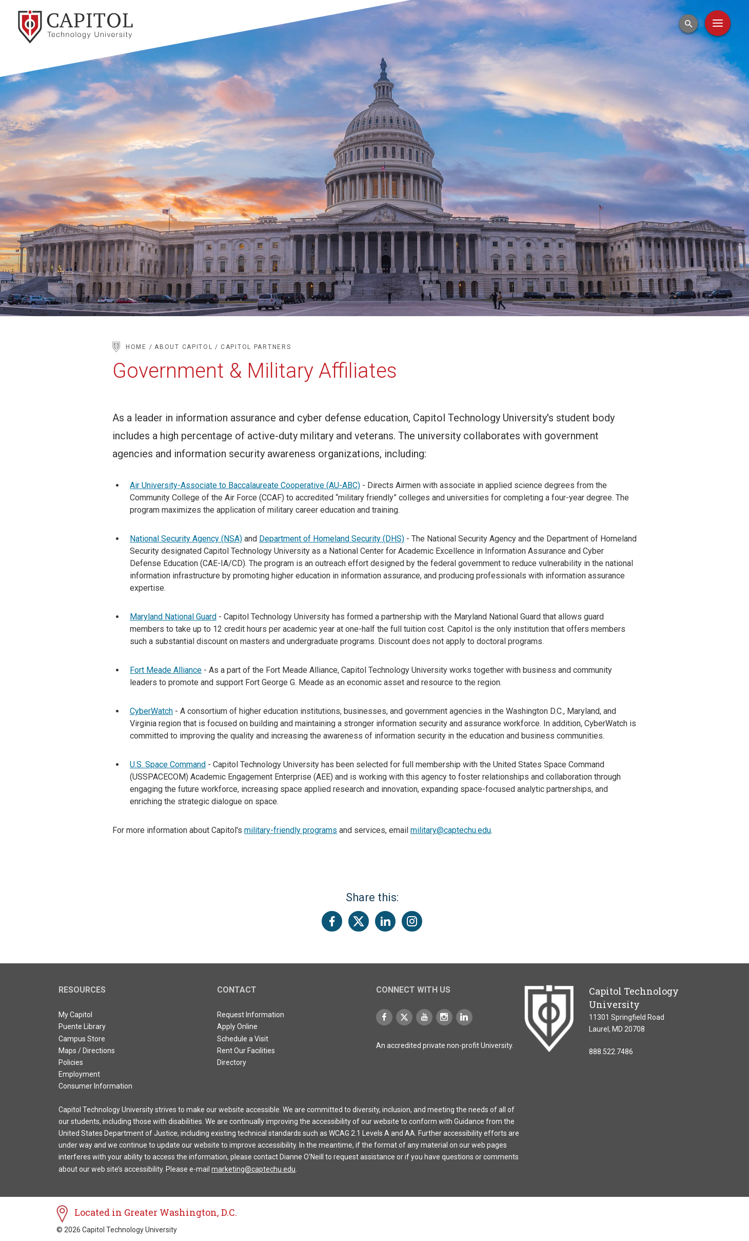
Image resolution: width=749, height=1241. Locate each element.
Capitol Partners (256, 347)
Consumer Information (95, 1086)
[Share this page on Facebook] (332, 921)
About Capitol (184, 347)
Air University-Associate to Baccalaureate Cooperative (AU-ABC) (245, 485)
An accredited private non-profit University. (445, 1045)
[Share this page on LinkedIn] (385, 921)
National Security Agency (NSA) (186, 539)
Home (136, 347)
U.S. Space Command (168, 764)
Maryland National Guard (173, 617)
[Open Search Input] (688, 23)
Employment (79, 1074)
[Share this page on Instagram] (412, 921)
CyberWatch (151, 711)
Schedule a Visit (242, 1039)
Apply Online (237, 1026)
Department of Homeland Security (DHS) (331, 539)
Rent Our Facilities (246, 1050)
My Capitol (75, 1015)
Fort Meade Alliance (166, 670)
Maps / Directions (86, 1050)
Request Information (250, 1015)
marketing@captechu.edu (253, 1169)
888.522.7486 (611, 1052)
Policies (70, 1062)
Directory (231, 1062)
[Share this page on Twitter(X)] (358, 921)
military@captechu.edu (450, 830)
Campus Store (81, 1039)
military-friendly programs (290, 830)
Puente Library (82, 1026)
